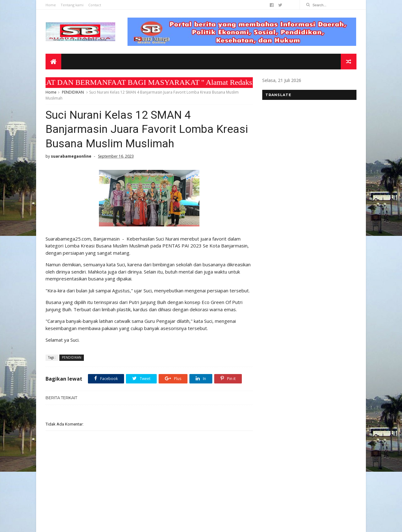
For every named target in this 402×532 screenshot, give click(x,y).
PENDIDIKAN (73, 92)
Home (51, 5)
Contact (94, 5)
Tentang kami (72, 5)
